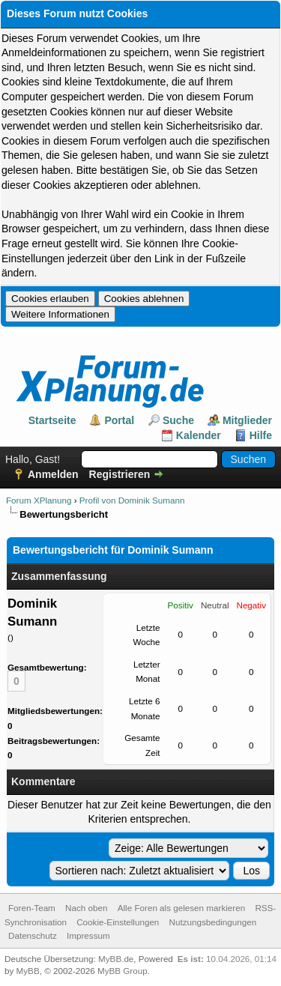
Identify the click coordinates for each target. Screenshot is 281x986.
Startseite (52, 420)
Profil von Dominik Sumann (132, 500)
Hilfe (261, 435)
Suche (178, 420)
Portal (119, 420)
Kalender (198, 435)
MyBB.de (115, 959)
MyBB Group (122, 971)
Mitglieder (247, 420)
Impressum (88, 935)
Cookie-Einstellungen (117, 922)
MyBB (28, 971)
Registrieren (120, 474)
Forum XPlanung (38, 500)
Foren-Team (31, 908)
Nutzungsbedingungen (213, 922)
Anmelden (53, 474)
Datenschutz (32, 935)
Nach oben (86, 908)
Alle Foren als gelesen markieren (181, 908)
